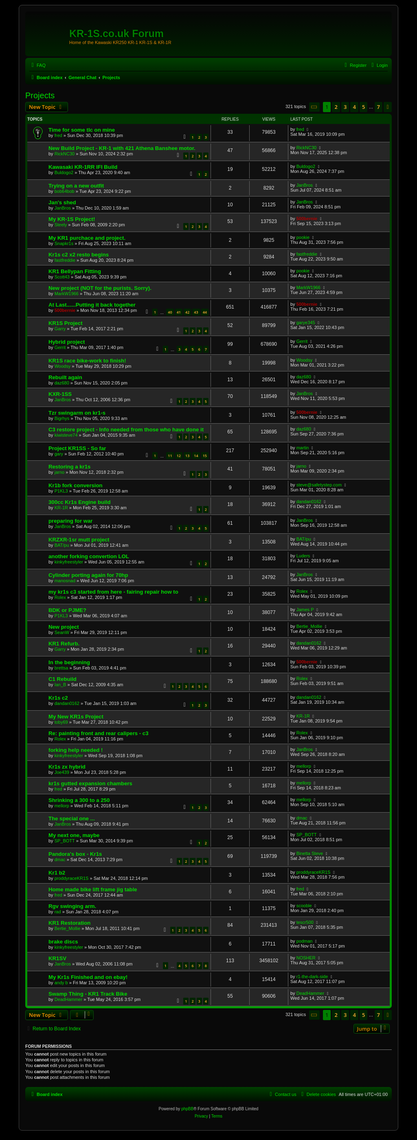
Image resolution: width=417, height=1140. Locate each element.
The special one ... (71, 818)
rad (58, 911)
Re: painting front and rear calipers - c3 (98, 733)
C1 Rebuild (62, 679)
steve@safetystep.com (319, 484)
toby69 (61, 722)
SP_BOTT (65, 840)
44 (205, 312)
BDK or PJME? (67, 610)
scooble (304, 905)
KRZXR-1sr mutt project (78, 540)
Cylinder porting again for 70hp (88, 575)
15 (205, 455)
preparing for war (70, 521)
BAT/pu (62, 545)
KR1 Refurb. (63, 644)
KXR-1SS (60, 394)
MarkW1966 (67, 293)
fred (58, 135)
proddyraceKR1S (72, 878)
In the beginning (69, 662)
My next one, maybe (73, 835)
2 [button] (335, 106)
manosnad (65, 580)
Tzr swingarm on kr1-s (76, 413)
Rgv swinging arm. (72, 906)
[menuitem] (37, 65)
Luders (303, 555)
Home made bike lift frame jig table (92, 889)
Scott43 (62, 276)
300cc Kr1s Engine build (79, 502)
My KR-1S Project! (71, 219)
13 (187, 455)
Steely (61, 224)
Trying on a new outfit (76, 186)
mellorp (303, 766)
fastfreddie (65, 260)
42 (187, 312)
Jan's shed (62, 202)
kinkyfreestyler (69, 561)
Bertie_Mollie (309, 626)
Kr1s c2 (58, 698)
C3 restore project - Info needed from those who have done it (126, 429)
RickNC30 (65, 153)
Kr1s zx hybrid (67, 767)
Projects (40, 95)
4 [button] (354, 106)
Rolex (60, 597)
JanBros (304, 185)
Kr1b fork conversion (75, 485)
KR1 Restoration (69, 923)
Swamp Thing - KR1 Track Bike (87, 994)
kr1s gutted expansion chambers (90, 783)
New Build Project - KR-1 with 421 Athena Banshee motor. (121, 148)
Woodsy (63, 366)
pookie (302, 237)
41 (179, 312)
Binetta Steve (309, 853)
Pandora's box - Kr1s (75, 854)
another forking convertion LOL (88, 556)
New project (63, 627)
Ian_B (60, 684)
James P (305, 609)
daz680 (62, 382)
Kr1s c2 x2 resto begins (78, 255)
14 (196, 455)
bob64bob (65, 191)
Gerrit (60, 347)
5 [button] (363, 106)
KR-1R (61, 507)
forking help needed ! (75, 750)
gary (59, 453)
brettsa (61, 667)
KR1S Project (65, 323)
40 (170, 312)
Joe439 (62, 772)
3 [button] (345, 106)
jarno (59, 472)
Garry (60, 328)
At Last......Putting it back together (92, 305)
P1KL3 (61, 490)
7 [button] (378, 106)
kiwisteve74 (66, 435)
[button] (314, 107)
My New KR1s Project (75, 717)
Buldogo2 (64, 172)
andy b (61, 982)
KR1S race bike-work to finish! (87, 361)
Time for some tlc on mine (81, 130)
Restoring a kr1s (69, 467)
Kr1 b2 (56, 873)
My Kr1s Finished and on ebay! (87, 977)
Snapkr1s (64, 243)
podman (304, 941)
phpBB (187, 1109)
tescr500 (305, 922)
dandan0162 (308, 501)
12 (179, 455)
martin (302, 447)
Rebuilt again (65, 377)
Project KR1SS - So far (77, 448)
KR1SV (57, 958)
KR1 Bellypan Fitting (74, 271)
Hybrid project (66, 342)
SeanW (62, 632)
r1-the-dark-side (312, 976)
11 (170, 455)
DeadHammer (68, 999)
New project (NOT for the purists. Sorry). (99, 288)
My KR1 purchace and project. (86, 238)
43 (196, 312)
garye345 (305, 322)
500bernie (306, 218)
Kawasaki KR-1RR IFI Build (82, 167)
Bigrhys (62, 418)
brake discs (63, 942)
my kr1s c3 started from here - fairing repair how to (113, 592)
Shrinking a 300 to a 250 (79, 800)
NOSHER (306, 957)
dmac (301, 817)
